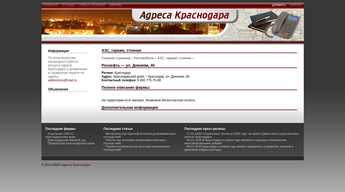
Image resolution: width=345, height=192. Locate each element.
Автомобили (144, 58)
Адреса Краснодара (75, 165)
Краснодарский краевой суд (67, 140)
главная (50, 5)
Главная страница (116, 58)
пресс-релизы (92, 5)
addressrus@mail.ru (62, 80)
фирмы (116, 5)
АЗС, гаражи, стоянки (174, 58)
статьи (68, 5)
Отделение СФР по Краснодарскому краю (61, 135)
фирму (296, 5)
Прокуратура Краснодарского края (71, 143)
